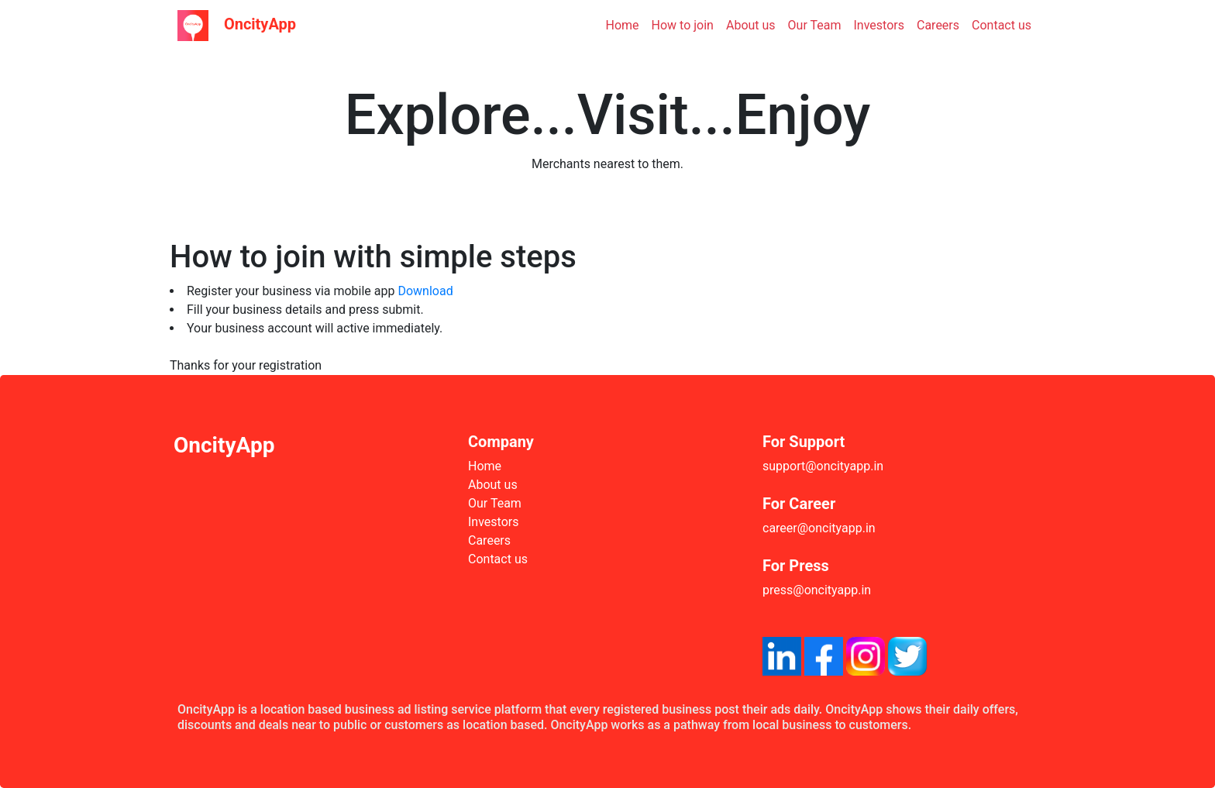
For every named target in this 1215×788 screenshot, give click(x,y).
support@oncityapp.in (822, 466)
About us (751, 25)
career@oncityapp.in (819, 528)
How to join (683, 25)
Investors (879, 25)
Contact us (1001, 25)
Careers (938, 25)
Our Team (815, 25)
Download (425, 291)
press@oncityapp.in (816, 590)
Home (622, 25)
